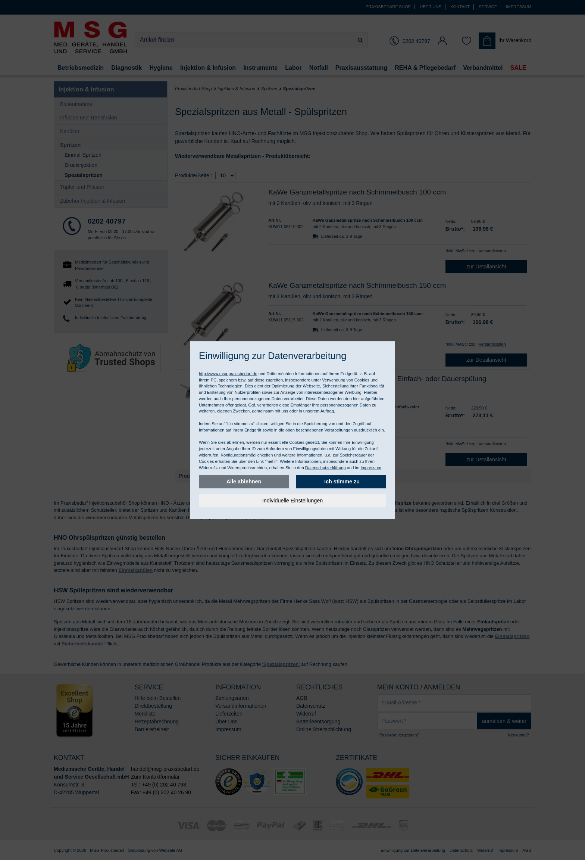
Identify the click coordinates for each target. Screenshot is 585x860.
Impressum (370, 467)
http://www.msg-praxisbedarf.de (228, 373)
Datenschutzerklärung (325, 467)
